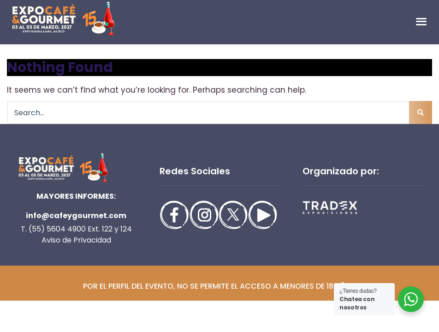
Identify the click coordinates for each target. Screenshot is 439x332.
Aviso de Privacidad (76, 240)
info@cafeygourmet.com (76, 215)
